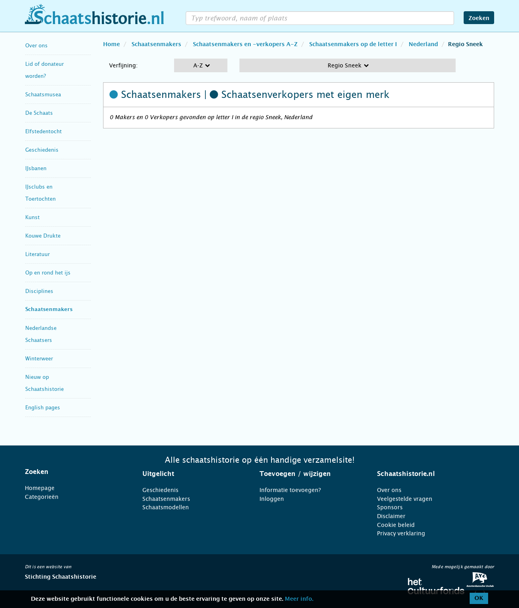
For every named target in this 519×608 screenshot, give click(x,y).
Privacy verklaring (401, 533)
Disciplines (39, 291)
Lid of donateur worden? (44, 70)
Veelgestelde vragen (404, 499)
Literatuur (37, 254)
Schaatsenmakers (49, 309)
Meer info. (299, 599)
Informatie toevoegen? (290, 490)
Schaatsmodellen (165, 507)
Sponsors (390, 507)
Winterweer (39, 359)
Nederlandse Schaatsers (41, 334)
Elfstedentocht (43, 131)
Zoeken (478, 18)
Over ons (36, 46)
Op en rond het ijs (48, 273)
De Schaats (39, 113)
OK (478, 598)
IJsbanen (36, 168)
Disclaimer (391, 516)
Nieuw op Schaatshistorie (44, 383)
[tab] (73, 472)
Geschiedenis (42, 150)
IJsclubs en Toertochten (40, 193)
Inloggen (272, 499)
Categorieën (42, 497)
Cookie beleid (396, 525)
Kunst (32, 217)
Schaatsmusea (43, 95)
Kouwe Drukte (43, 236)
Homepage (40, 488)
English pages (42, 408)
